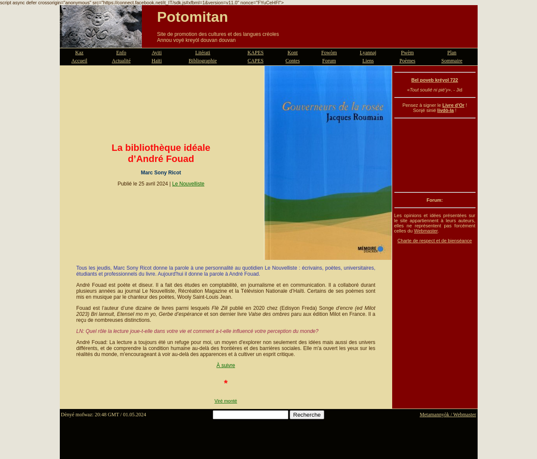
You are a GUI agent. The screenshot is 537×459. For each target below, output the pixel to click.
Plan (451, 53)
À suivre (226, 365)
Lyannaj (368, 53)
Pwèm (407, 53)
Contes (292, 61)
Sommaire (451, 61)
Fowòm (329, 53)
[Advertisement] (434, 155)
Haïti (157, 61)
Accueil (79, 61)
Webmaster (425, 230)
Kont (293, 53)
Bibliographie (203, 61)
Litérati (202, 53)
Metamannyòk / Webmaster (448, 415)
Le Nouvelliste (188, 184)
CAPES (255, 61)
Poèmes (407, 61)
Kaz (79, 53)
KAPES (255, 53)
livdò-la (445, 110)
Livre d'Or (453, 105)
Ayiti (157, 53)
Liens (368, 61)
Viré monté (225, 400)
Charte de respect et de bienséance (434, 240)
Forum (329, 61)
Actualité (121, 61)
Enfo (121, 53)
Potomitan (192, 17)
